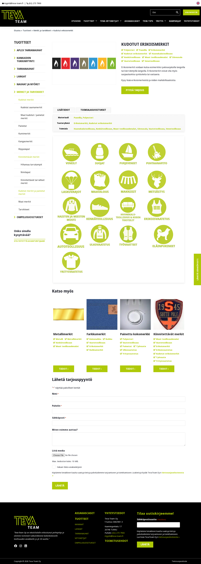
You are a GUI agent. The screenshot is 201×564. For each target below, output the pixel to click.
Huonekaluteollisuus (162, 53)
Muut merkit (24, 201)
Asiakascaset (132, 21)
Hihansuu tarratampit (31, 164)
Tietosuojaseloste (179, 561)
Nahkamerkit (96, 349)
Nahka (109, 339)
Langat (21, 76)
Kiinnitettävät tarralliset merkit (33, 181)
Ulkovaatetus (130, 349)
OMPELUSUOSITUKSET (85, 542)
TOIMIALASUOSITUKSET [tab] (93, 109)
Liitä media (58, 450)
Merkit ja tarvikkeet (42, 30)
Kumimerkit (24, 133)
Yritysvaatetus (130, 353)
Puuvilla (143, 50)
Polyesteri (129, 50)
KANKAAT (79, 524)
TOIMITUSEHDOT (116, 541)
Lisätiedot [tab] (63, 109)
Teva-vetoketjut (111, 21)
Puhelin (57, 405)
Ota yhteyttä (191, 12)
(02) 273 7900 (35, 3)
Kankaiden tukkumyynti (25, 59)
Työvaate (141, 346)
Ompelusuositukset (30, 217)
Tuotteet (90, 21)
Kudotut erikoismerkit (135, 53)
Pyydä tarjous (135, 90)
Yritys (161, 21)
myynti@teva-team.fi (13, 3)
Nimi (55, 393)
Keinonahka (95, 339)
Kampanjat (175, 21)
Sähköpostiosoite (151, 519)
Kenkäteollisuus (132, 57)
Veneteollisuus (152, 61)
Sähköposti (59, 417)
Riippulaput (24, 149)
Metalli (59, 339)
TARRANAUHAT (82, 533)
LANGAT (78, 529)
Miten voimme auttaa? (65, 429)
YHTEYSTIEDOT (115, 513)
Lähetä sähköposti (197, 269)
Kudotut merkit (26, 99)
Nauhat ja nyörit (28, 84)
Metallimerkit (74, 339)
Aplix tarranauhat (29, 50)
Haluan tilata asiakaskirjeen (69, 467)
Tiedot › (63, 368)
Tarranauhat (25, 68)
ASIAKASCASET (85, 513)
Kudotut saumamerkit (31, 107)
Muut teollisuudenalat (156, 57)
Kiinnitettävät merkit (28, 156)
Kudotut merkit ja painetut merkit (31, 192)
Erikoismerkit (158, 50)
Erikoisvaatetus (164, 349)
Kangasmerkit (25, 141)
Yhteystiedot (192, 21)
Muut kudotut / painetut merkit (32, 116)
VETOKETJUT (81, 538)
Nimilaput (25, 172)
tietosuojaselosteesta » (169, 537)
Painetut (22, 125)
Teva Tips (148, 21)
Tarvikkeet (23, 209)
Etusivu (76, 21)
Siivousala (177, 57)
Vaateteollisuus (132, 61)
